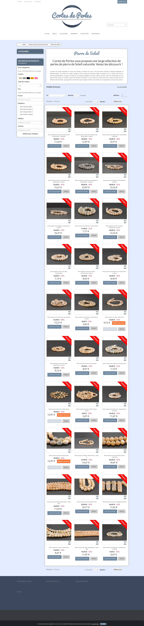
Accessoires (64, 33)
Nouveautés (85, 33)
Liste (126, 95)
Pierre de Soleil (25, 184)
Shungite (23, 216)
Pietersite (23, 186)
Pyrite (22, 193)
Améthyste (24, 68)
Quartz (23, 195)
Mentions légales (22, 601)
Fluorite (23, 124)
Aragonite (24, 78)
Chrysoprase (24, 103)
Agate (22, 59)
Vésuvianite (24, 239)
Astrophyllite (24, 80)
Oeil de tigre (24, 168)
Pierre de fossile (25, 179)
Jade (22, 140)
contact (19, 1)
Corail (22, 110)
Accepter (103, 624)
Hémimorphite (25, 133)
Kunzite (23, 145)
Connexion (37, 1)
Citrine (23, 105)
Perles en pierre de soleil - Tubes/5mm (114, 317)
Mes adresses (50, 593)
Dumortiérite (24, 119)
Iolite (22, 138)
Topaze (23, 227)
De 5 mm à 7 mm (26, 309)
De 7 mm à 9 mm (26, 312)
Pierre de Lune (25, 181)
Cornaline (23, 112)
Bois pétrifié (24, 87)
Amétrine (23, 71)
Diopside (23, 117)
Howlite (23, 135)
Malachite (23, 158)
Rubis (22, 202)
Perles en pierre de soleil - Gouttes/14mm (59, 409)
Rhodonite (24, 200)
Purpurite (23, 191)
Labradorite (24, 147)
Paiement (19, 607)
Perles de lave (23, 244)
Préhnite (23, 188)
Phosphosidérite (25, 177)
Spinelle (23, 221)
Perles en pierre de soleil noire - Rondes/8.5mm (114, 363)
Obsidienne (24, 165)
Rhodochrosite (25, 197)
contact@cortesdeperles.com (85, 607)
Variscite (23, 237)
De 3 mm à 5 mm (26, 307)
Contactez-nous (22, 595)
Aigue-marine (24, 62)
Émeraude (24, 121)
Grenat (23, 128)
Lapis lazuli (24, 149)
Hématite (23, 131)
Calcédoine (24, 92)
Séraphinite (24, 211)
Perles (54, 33)
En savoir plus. (95, 624)
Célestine (23, 96)
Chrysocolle (24, 101)
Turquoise (24, 232)
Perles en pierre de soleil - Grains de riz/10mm (58, 317)
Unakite (23, 234)
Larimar (23, 151)
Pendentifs (74, 33)
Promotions (96, 33)
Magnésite (24, 156)
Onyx (22, 170)
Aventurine (24, 82)
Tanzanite (23, 223)
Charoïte (23, 98)
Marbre (23, 161)
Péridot (23, 174)
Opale (22, 172)
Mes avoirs (49, 590)
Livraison (19, 598)
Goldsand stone (25, 126)
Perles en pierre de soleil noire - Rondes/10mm (86, 226)
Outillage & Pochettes (26, 253)
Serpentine (24, 214)
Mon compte (52, 581)
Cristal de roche (25, 108)
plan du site (28, 1)
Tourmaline (24, 230)
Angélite (23, 73)
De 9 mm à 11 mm (26, 315)
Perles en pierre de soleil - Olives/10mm (59, 455)
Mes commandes (51, 587)
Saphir (23, 204)
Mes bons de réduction (53, 598)
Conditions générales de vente (26, 604)
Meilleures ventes (22, 593)
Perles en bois (23, 246)
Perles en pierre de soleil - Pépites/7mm (87, 502)
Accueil (46, 33)
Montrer (70, 95)
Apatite (23, 75)
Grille (122, 95)
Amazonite (24, 64)
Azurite (23, 85)
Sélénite (23, 209)
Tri (47, 95)
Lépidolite (23, 154)
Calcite (23, 94)
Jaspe (22, 142)
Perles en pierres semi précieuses (38, 44)
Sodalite (23, 218)
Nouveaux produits (22, 590)
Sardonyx (23, 207)
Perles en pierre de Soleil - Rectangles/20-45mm (114, 502)
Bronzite (23, 89)
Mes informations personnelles (55, 595)
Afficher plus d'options (30, 334)
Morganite (24, 163)
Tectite (23, 225)
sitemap (19, 610)
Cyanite (23, 115)
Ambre (23, 66)
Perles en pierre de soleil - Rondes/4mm (87, 363)
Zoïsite (23, 241)
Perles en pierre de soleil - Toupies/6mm (59, 547)
